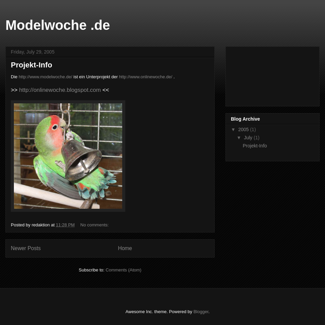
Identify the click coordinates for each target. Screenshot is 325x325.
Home (125, 248)
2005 (244, 129)
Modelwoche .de (57, 25)
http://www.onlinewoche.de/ (145, 76)
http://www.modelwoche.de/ (45, 76)
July (249, 137)
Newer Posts (26, 248)
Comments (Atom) (123, 269)
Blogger (200, 311)
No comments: (95, 224)
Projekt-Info (31, 65)
